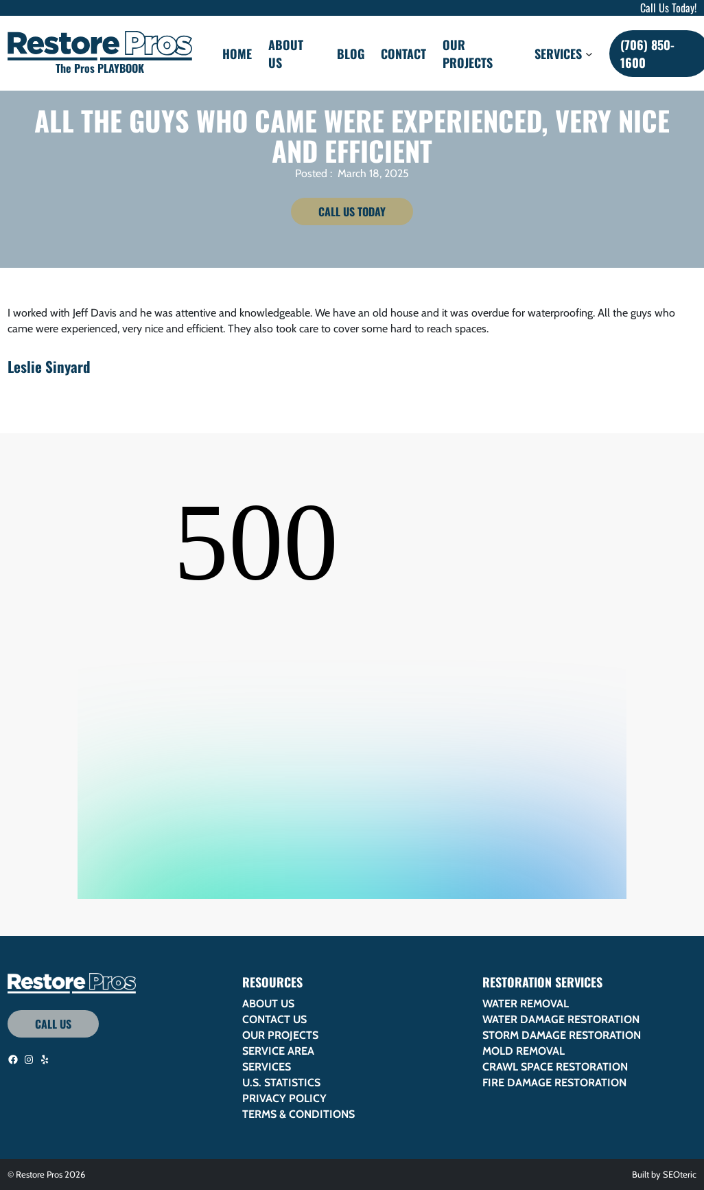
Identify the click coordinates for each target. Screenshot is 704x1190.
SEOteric (679, 1174)
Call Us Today (352, 211)
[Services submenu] (589, 53)
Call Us (53, 1024)
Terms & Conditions (298, 1114)
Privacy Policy (284, 1098)
